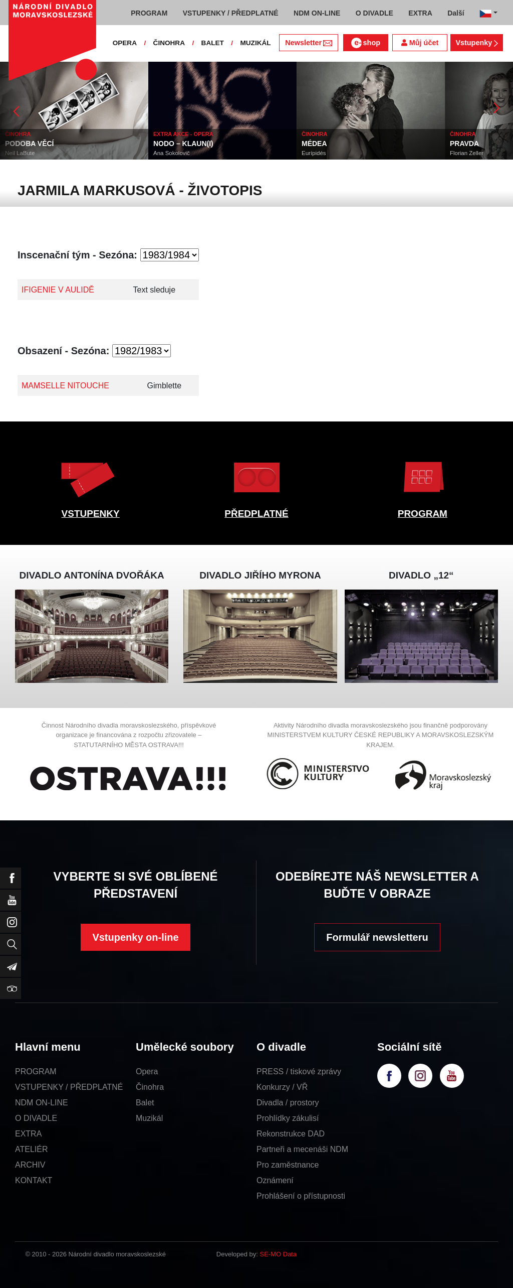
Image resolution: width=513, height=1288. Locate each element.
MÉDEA (314, 143)
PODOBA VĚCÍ (29, 143)
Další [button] (455, 13)
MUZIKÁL (255, 43)
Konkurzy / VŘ (282, 1087)
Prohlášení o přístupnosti (300, 1196)
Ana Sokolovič (171, 153)
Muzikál (149, 1118)
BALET (212, 43)
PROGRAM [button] (149, 13)
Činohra (150, 1087)
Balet (145, 1102)
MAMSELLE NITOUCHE (65, 385)
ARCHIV (30, 1165)
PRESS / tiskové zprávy (298, 1071)
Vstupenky (476, 43)
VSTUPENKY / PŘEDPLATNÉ (69, 1087)
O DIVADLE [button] (374, 13)
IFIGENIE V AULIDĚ (58, 289)
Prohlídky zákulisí (287, 1118)
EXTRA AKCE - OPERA (183, 134)
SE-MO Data (278, 1254)
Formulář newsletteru (377, 937)
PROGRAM (422, 513)
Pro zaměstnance (287, 1165)
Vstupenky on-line (135, 937)
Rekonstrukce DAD (290, 1133)
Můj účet (419, 43)
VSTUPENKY (91, 513)
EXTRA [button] (420, 13)
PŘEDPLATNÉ (256, 513)
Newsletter (308, 43)
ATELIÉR (31, 1149)
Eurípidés (314, 153)
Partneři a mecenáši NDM (302, 1149)
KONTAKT (33, 1180)
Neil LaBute (20, 153)
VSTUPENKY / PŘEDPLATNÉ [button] (231, 13)
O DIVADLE (36, 1118)
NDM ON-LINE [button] (317, 13)
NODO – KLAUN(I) (183, 143)
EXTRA (28, 1133)
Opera (147, 1071)
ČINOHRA (169, 43)
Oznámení (275, 1180)
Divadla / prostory (287, 1102)
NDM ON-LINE (41, 1102)
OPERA (125, 43)
